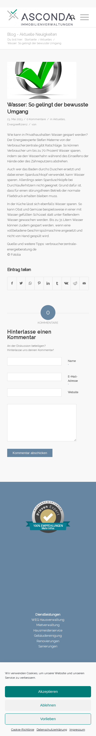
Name (72, 363)
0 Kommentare (36, 119)
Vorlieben (48, 719)
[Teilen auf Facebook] (11, 283)
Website (73, 392)
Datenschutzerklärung (52, 729)
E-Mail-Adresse (73, 381)
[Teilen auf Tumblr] (57, 283)
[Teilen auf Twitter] (21, 283)
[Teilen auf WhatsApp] (30, 283)
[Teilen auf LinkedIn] (48, 283)
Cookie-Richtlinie (22, 729)
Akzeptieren (48, 691)
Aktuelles (59, 119)
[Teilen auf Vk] (66, 283)
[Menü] (82, 17)
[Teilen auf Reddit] (75, 283)
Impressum (77, 729)
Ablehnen (48, 705)
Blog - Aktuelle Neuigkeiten (32, 34)
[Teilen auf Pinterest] (39, 283)
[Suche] (70, 17)
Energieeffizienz (17, 124)
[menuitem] (70, 17)
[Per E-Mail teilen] (84, 283)
